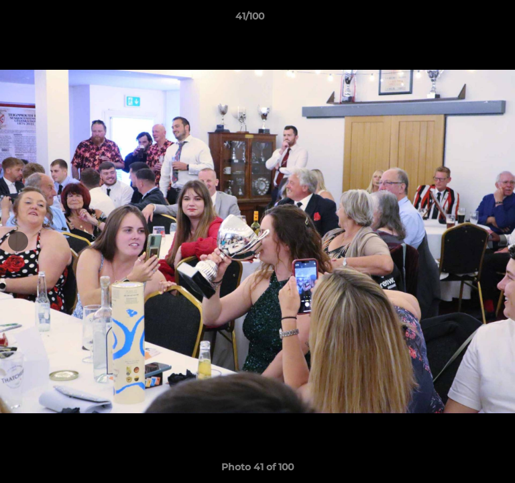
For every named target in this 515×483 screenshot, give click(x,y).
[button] (467, 19)
